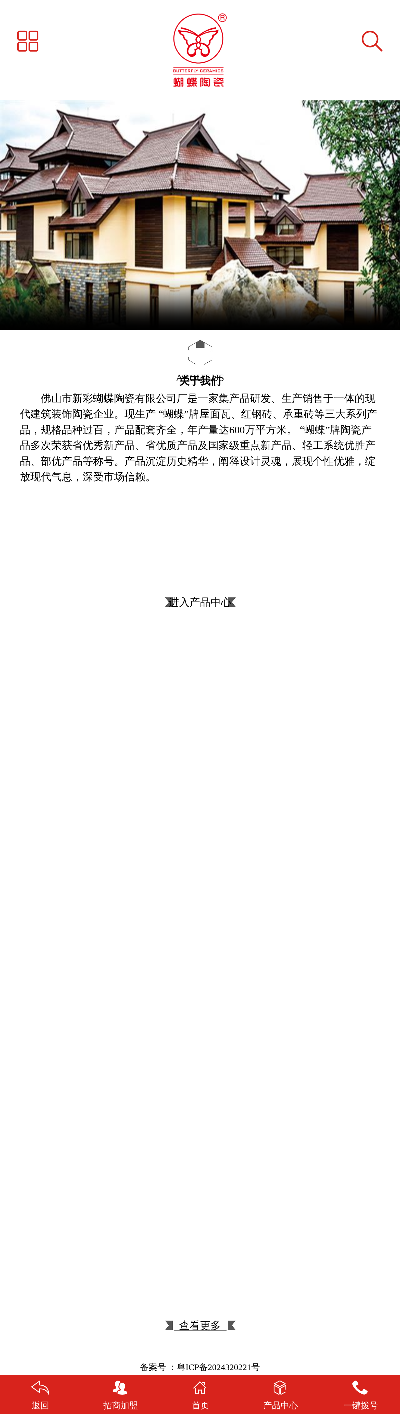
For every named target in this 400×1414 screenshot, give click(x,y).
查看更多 (200, 1333)
